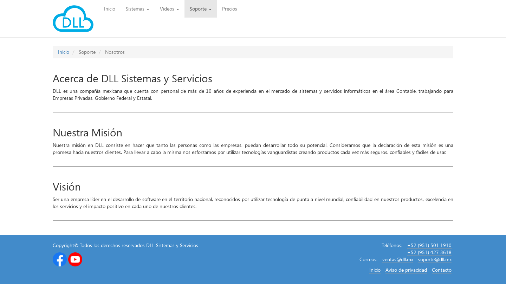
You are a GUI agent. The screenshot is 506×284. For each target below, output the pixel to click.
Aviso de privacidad (406, 269)
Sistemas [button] (137, 8)
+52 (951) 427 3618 (429, 252)
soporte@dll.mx (435, 259)
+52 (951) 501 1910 (429, 245)
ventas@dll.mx (397, 259)
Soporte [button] (201, 8)
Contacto (442, 269)
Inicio (112, 8)
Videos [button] (169, 8)
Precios (229, 8)
